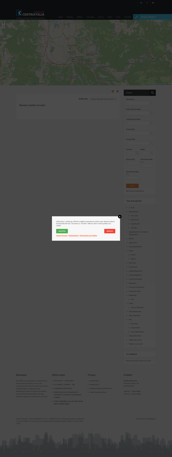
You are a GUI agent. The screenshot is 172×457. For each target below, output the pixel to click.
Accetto (62, 231)
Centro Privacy (61, 235)
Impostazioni (73, 235)
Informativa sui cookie (88, 235)
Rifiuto (110, 231)
